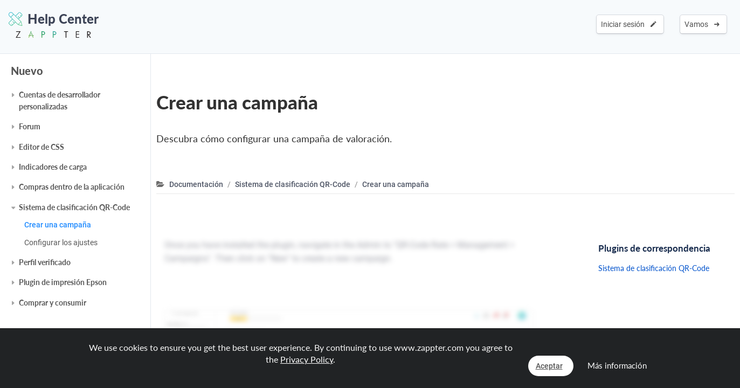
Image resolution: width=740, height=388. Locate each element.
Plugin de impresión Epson (63, 282)
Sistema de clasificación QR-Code (74, 207)
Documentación (196, 184)
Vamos (702, 24)
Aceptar (549, 366)
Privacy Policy (306, 359)
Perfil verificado (45, 262)
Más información (617, 365)
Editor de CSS (41, 146)
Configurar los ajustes (61, 242)
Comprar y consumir (52, 302)
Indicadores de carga (53, 166)
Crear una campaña (57, 224)
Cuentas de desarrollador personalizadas (59, 100)
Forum (29, 126)
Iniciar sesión (628, 24)
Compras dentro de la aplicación (72, 186)
